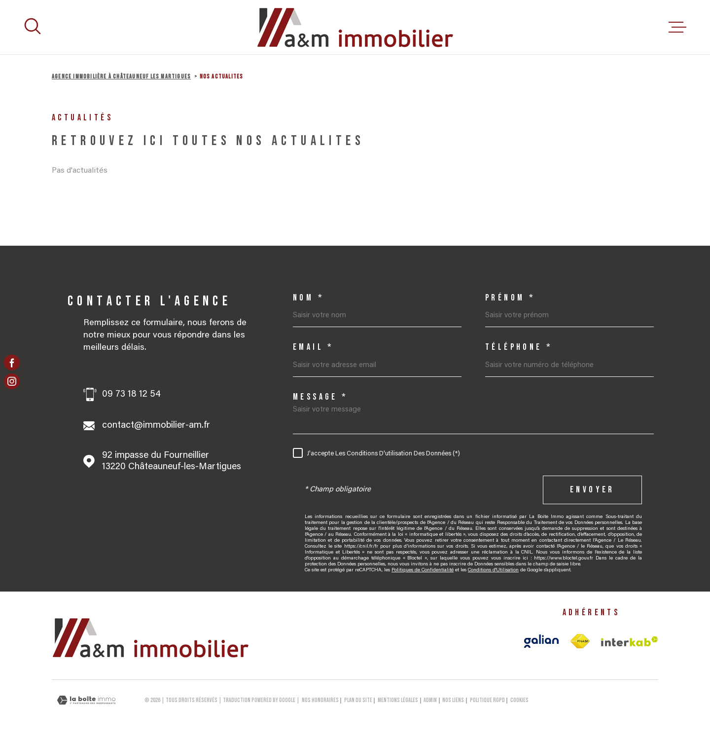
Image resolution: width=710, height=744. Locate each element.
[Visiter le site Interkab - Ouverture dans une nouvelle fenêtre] (629, 641)
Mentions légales (398, 700)
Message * (321, 397)
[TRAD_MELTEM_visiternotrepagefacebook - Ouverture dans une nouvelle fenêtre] (12, 363)
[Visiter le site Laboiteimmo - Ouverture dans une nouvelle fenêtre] (86, 700)
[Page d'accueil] (355, 27)
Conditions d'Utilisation (493, 570)
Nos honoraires (320, 700)
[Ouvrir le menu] (677, 27)
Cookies (519, 701)
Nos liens (453, 700)
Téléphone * (519, 347)
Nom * (308, 298)
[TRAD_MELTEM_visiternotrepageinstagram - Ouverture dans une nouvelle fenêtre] (12, 381)
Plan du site (358, 700)
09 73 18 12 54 (131, 394)
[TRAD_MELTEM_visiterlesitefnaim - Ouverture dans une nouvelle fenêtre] (580, 641)
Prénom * (510, 298)
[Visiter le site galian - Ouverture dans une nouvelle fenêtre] (541, 641)
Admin (430, 700)
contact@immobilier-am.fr (156, 425)
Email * (313, 347)
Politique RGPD (487, 700)
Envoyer (592, 489)
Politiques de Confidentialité (422, 570)
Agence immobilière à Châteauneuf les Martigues (121, 76)
